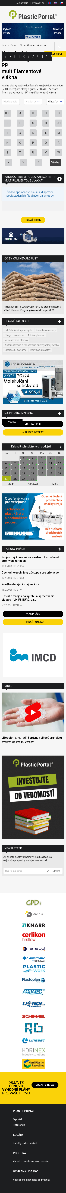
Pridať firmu (33, 219)
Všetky (55, 162)
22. (24, 473)
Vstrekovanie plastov (16, 340)
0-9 (7, 113)
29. (24, 478)
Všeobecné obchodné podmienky (31, 1179)
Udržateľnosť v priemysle (18, 330)
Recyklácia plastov (40, 350)
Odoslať (53, 871)
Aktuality (33, 56)
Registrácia (22, 3)
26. (59, 473)
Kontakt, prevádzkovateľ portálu (31, 1161)
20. (6, 473)
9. (33, 463)
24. (42, 473)
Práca (51, 56)
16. (32, 468)
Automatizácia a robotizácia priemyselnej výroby (32, 345)
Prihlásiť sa (38, 3)
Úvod (4, 45)
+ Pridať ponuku (33, 622)
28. (15, 478)
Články (28, 56)
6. (6, 463)
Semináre (42, 56)
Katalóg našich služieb (25, 1143)
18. (51, 468)
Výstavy (37, 56)
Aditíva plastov (36, 335)
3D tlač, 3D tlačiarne (16, 350)
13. (6, 468)
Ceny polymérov (23, 56)
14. (15, 468)
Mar (10, 483)
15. (24, 468)
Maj (55, 483)
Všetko (12, 422)
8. (24, 463)
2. (33, 458)
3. (42, 458)
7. (15, 463)
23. (32, 473)
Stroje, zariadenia (14, 335)
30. (32, 478)
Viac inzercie (33, 424)
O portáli (17, 1119)
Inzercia (19, 56)
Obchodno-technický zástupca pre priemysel (30, 572)
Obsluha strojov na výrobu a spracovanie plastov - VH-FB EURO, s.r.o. (28, 597)
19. (59, 468)
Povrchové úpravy (46, 330)
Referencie (19, 1124)
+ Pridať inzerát (33, 432)
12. (59, 463)
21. (15, 473)
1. (24, 458)
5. (60, 458)
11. (51, 463)
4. (51, 458)
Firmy (14, 56)
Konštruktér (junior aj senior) (20, 584)
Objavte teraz (45, 1084)
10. (42, 463)
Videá (46, 56)
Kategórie (10, 56)
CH (59, 123)
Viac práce (33, 613)
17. (42, 468)
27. (6, 478)
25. (51, 473)
